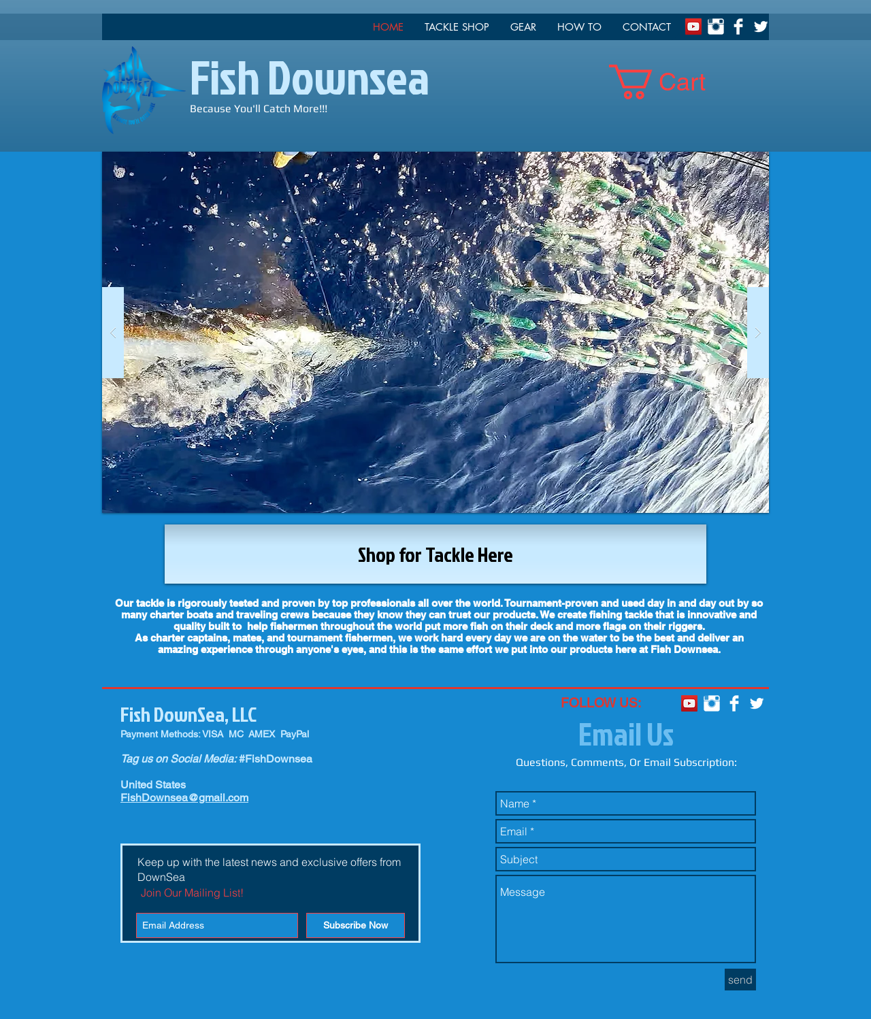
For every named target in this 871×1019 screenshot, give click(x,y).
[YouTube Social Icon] (693, 26)
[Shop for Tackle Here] (435, 554)
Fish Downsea (309, 76)
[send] (740, 979)
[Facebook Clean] (738, 26)
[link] (674, 82)
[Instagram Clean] (716, 26)
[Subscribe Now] (355, 925)
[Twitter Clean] (761, 26)
